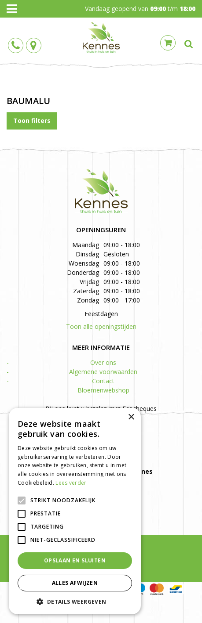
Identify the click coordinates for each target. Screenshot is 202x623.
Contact (103, 381)
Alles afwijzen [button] (75, 583)
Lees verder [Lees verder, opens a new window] (70, 482)
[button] (75, 601)
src (188, 43)
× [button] (131, 417)
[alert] (75, 511)
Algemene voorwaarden (103, 371)
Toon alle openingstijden (101, 326)
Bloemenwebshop (103, 390)
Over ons (103, 362)
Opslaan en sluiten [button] (75, 560)
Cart (168, 42)
